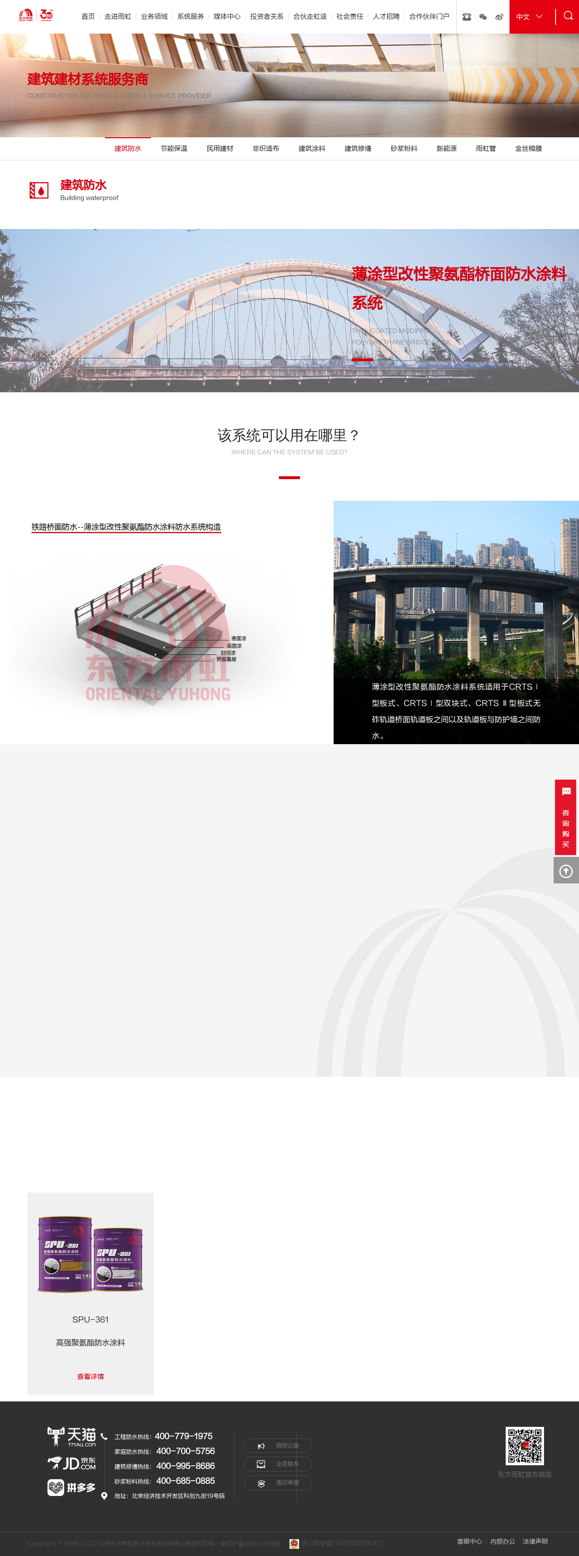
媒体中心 (227, 16)
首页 (88, 16)
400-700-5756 (185, 1451)
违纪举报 (278, 1483)
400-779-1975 (183, 1436)
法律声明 (535, 1541)
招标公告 (278, 1445)
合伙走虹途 (310, 16)
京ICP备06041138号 (250, 1544)
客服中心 (469, 1541)
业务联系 (278, 1464)
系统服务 (190, 16)
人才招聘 (386, 16)
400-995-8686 (185, 1466)
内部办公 (502, 1541)
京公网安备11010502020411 (337, 1544)
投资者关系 (267, 16)
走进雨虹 (117, 16)
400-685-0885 (185, 1481)
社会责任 (349, 16)
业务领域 (154, 16)
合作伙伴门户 (429, 16)
